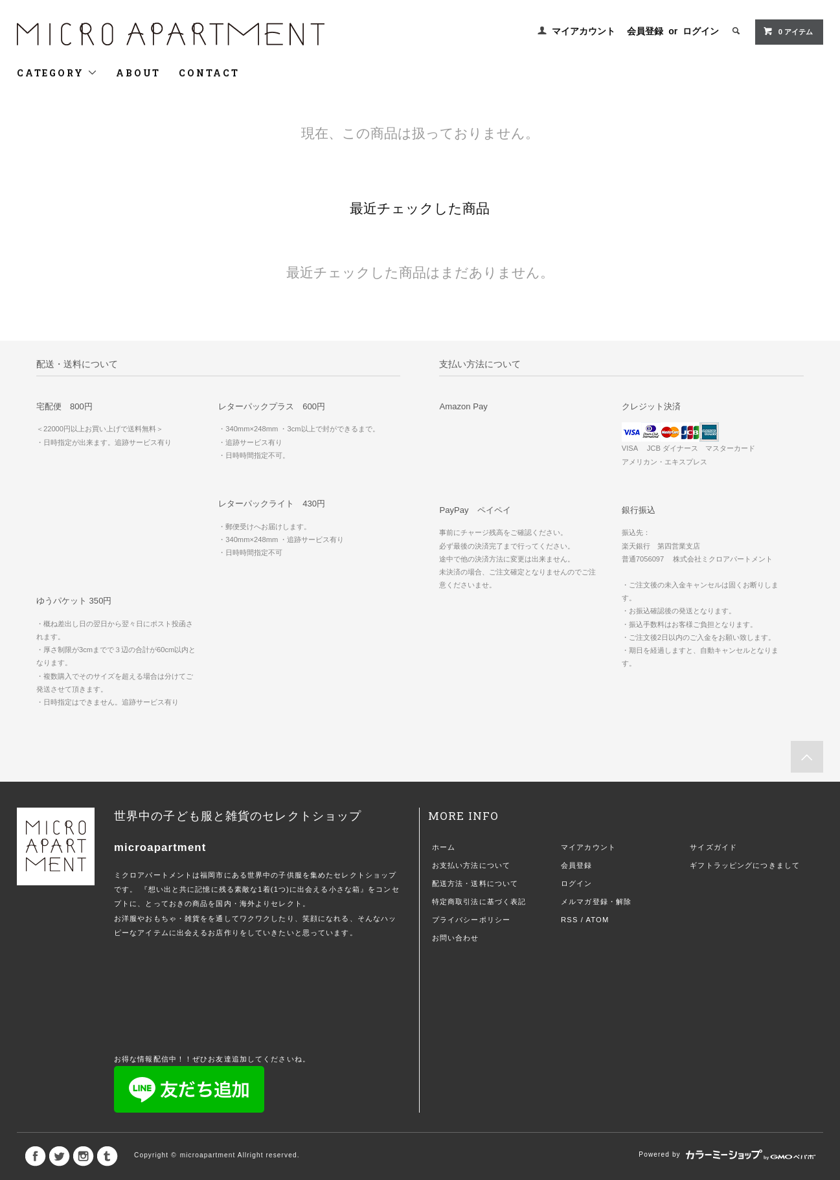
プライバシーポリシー (471, 920)
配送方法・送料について (475, 883)
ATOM (597, 920)
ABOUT (138, 73)
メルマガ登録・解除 (596, 901)
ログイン (701, 31)
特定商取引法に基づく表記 (479, 901)
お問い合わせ (455, 938)
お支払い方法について (471, 865)
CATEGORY (57, 73)
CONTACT (209, 73)
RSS (569, 920)
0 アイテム (788, 31)
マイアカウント (583, 31)
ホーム (443, 847)
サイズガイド (713, 847)
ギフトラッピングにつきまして (745, 865)
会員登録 (645, 31)
